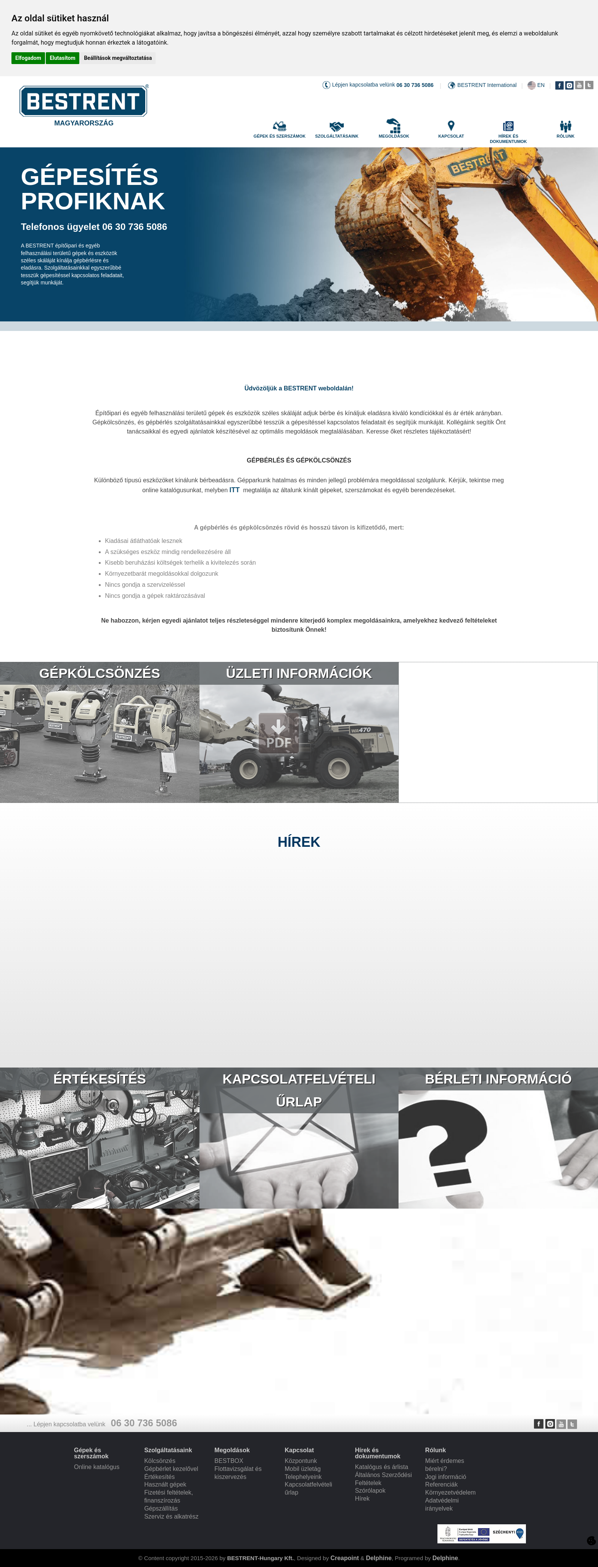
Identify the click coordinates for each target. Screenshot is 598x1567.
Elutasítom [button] (62, 58)
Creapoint (344, 1558)
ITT (235, 490)
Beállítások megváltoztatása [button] (118, 58)
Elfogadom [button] (28, 58)
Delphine (379, 1558)
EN (541, 85)
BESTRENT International (486, 85)
